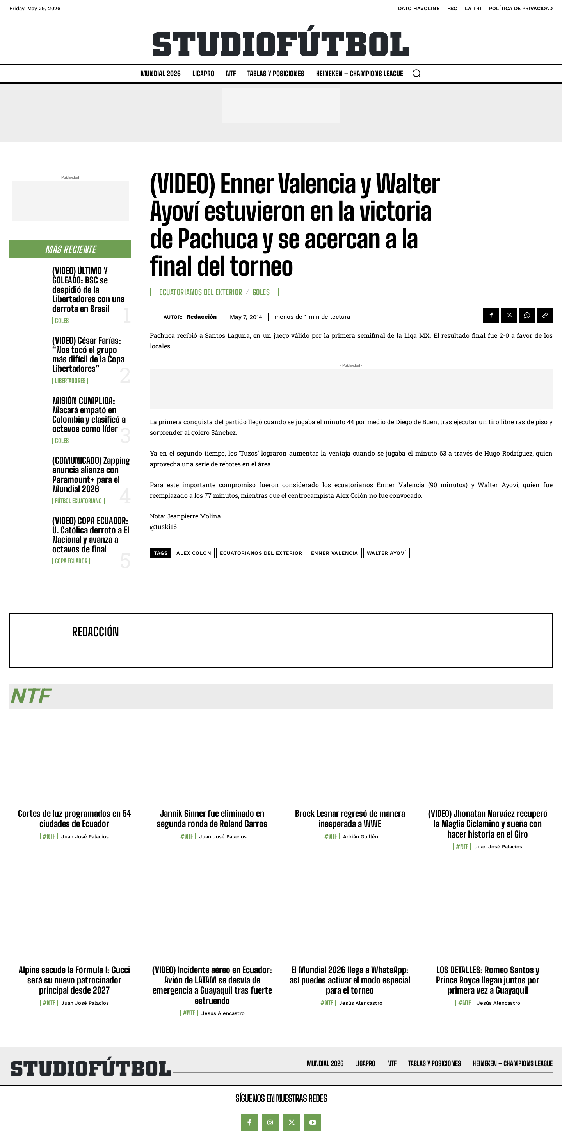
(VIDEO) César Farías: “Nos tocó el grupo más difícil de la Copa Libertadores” (88, 354)
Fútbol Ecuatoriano (78, 501)
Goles (62, 320)
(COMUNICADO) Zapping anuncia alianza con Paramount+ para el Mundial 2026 (91, 474)
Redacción (202, 316)
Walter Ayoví (386, 553)
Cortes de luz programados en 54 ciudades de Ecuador (74, 818)
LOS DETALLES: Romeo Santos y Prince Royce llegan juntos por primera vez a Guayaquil (487, 980)
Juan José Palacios (85, 836)
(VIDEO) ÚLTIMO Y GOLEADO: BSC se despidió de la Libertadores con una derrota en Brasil (88, 289)
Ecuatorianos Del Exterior (200, 292)
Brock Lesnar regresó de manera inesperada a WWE (350, 818)
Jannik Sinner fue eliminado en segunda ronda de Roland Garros (212, 818)
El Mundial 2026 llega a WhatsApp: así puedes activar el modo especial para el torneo (350, 980)
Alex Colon (193, 553)
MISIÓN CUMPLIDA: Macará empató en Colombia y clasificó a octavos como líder (89, 414)
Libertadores (70, 381)
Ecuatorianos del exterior (261, 553)
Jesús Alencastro (223, 1013)
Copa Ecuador (71, 561)
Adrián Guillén (360, 836)
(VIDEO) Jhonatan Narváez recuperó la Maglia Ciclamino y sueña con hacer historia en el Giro (488, 823)
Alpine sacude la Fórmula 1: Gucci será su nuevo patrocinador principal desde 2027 (74, 980)
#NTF (49, 836)
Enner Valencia (334, 553)
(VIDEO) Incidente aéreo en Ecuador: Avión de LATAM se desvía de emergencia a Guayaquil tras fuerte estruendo (212, 985)
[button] (416, 73)
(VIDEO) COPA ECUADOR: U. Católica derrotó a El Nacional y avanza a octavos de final (90, 534)
